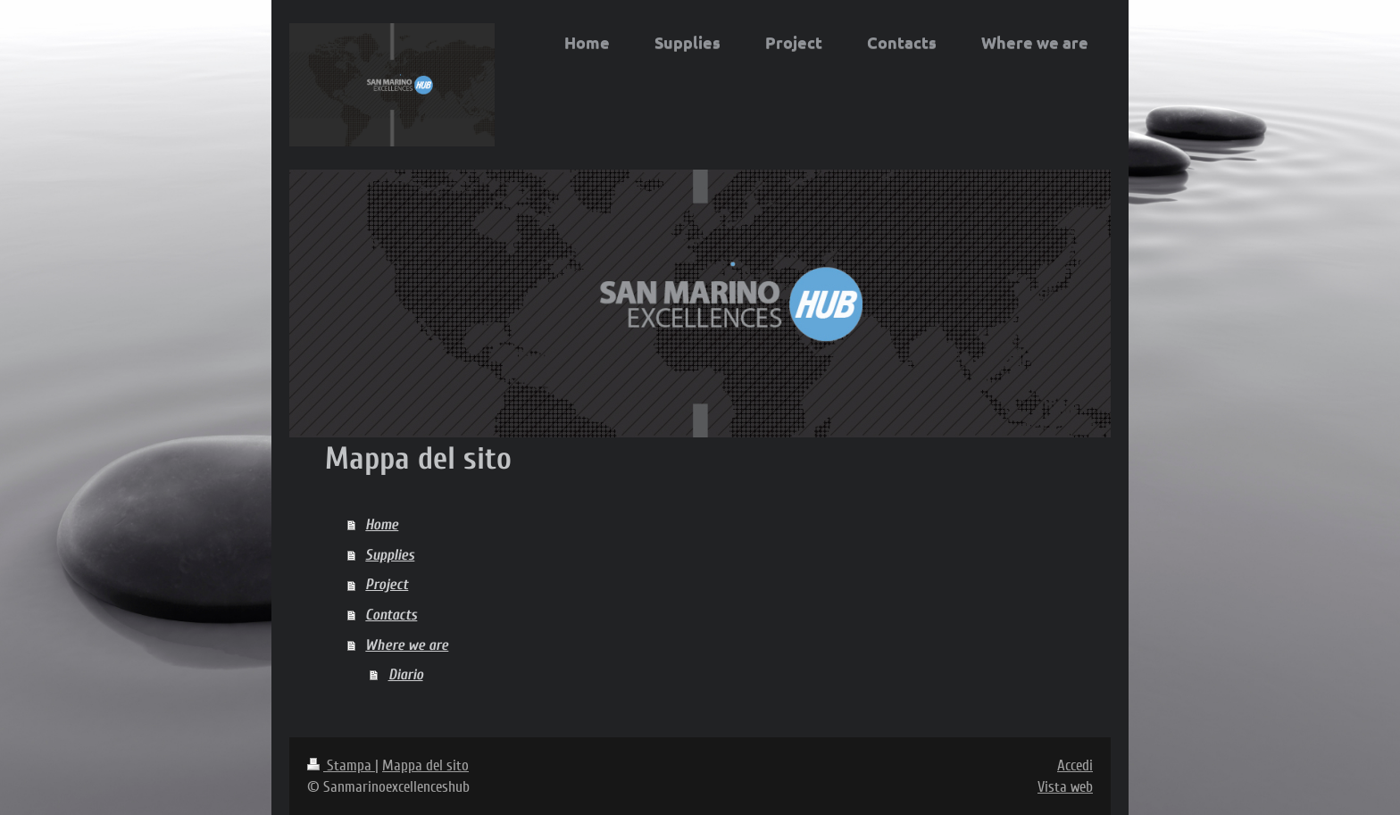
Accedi (1075, 765)
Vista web (1065, 787)
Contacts (391, 614)
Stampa (341, 765)
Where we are (406, 644)
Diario (405, 674)
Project (386, 584)
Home (381, 524)
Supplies (389, 554)
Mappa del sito (425, 765)
